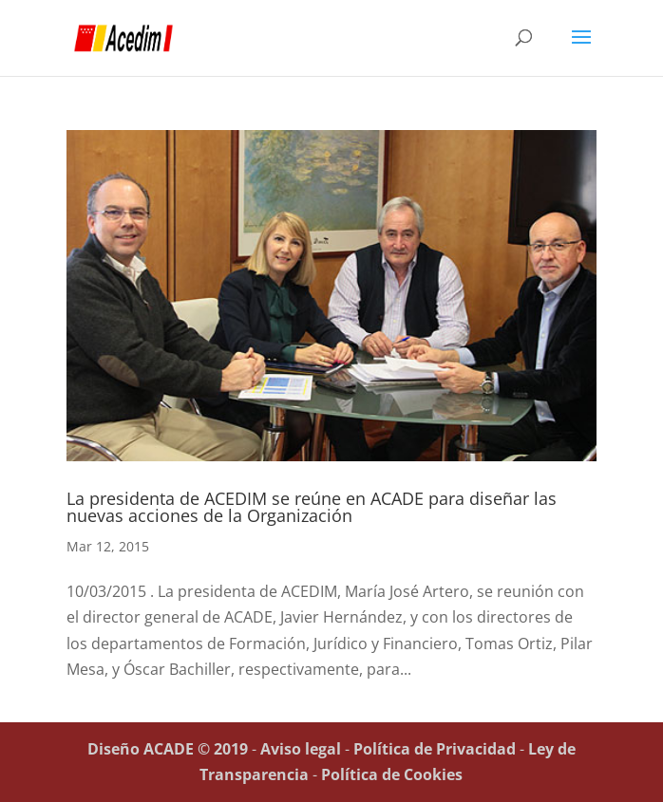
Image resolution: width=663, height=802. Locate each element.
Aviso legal (300, 748)
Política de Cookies (392, 774)
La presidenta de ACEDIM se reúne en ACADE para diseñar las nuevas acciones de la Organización (311, 507)
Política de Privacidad (434, 748)
